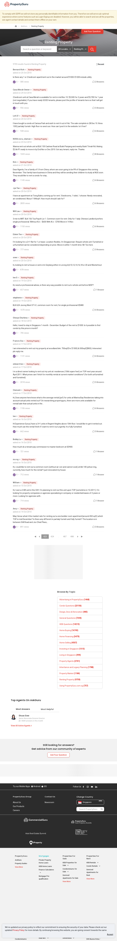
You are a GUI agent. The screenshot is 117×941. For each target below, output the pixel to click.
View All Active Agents (21, 726)
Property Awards (81, 822)
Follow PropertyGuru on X (100, 787)
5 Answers (98, 108)
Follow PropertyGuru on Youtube (92, 786)
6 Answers (98, 131)
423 (45, 536)
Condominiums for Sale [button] (70, 870)
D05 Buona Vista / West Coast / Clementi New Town (93, 906)
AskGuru (18, 860)
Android (35, 786)
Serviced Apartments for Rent (92, 872)
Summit (36, 833)
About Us (17, 802)
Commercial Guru (36, 820)
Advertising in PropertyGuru (74, 599)
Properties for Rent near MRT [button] (46, 907)
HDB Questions (69, 624)
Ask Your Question (92, 31)
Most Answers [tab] (23, 709)
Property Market (69, 673)
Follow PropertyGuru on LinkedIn (96, 786)
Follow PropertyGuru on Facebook (83, 786)
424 (52, 536)
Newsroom (49, 802)
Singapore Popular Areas (92, 891)
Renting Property (34, 70)
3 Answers (98, 249)
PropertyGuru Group (22, 796)
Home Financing (69, 636)
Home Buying (68, 630)
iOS (44, 786)
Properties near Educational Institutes (70, 893)
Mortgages (44, 856)
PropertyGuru (21, 856)
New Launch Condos (23, 897)
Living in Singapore (70, 655)
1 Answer (99, 290)
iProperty (36, 843)
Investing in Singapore (72, 649)
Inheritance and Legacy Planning (76, 667)
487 (64, 536)
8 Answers (98, 154)
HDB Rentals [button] (92, 862)
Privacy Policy (18, 930)
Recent (100, 64)
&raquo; (78, 536)
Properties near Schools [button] (68, 907)
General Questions (70, 618)
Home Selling (68, 643)
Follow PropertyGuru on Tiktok (103, 787)
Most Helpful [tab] (47, 709)
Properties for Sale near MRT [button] (46, 901)
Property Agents (69, 661)
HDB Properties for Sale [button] (70, 864)
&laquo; (35, 536)
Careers (16, 810)
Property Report (81, 832)
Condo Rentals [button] (93, 866)
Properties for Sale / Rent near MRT (46, 893)
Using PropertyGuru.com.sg (73, 686)
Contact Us (50, 796)
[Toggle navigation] (113, 5)
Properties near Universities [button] (68, 901)
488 (72, 536)
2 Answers (98, 82)
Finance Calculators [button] (46, 871)
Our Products (18, 806)
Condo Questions (70, 606)
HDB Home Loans (45, 866)
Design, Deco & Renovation (73, 612)
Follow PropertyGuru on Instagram (87, 786)
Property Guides (21, 863)
